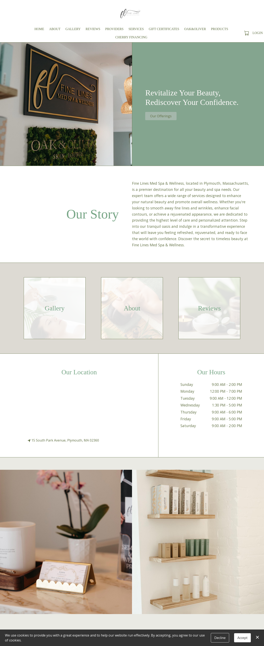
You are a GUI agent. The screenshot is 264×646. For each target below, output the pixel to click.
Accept (242, 637)
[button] (247, 32)
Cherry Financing (131, 37)
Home (39, 29)
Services (136, 29)
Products (219, 29)
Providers (114, 29)
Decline (220, 637)
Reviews (93, 29)
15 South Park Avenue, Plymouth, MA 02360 (63, 440)
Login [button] (257, 33)
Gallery (73, 29)
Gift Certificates (164, 29)
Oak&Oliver (195, 29)
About (54, 29)
